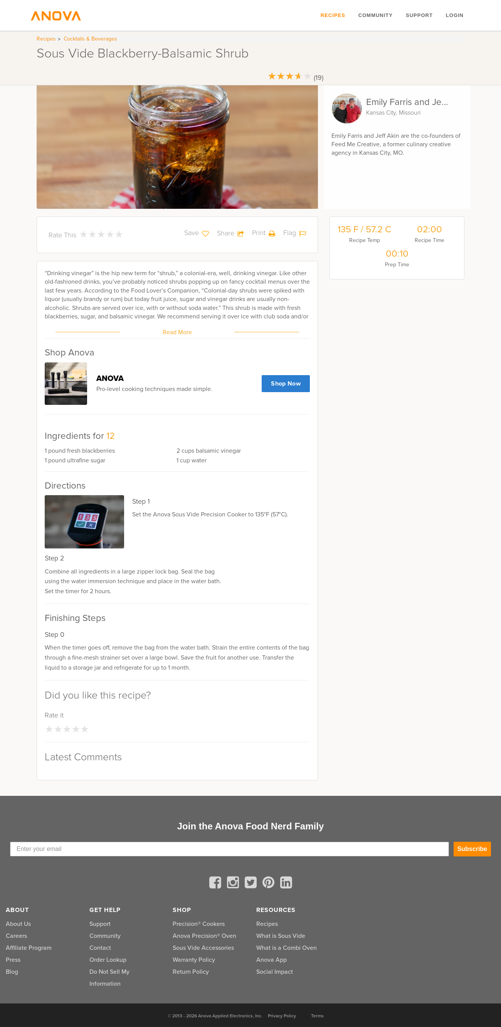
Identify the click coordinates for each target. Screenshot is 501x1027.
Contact (100, 947)
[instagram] (234, 883)
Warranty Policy (194, 959)
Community (375, 15)
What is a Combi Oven (286, 947)
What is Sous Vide (280, 935)
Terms (317, 1015)
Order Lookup (107, 959)
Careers (16, 935)
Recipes (333, 15)
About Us (18, 923)
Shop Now (286, 383)
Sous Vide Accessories (203, 947)
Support (419, 15)
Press (13, 959)
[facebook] (216, 883)
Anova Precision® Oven (204, 935)
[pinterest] (270, 883)
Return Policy (191, 971)
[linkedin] (286, 883)
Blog (12, 971)
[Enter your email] (229, 849)
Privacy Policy (282, 1015)
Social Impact (274, 971)
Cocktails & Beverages (90, 39)
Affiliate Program (29, 947)
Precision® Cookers (199, 923)
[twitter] (252, 883)
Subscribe (472, 849)
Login (455, 15)
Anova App (271, 959)
